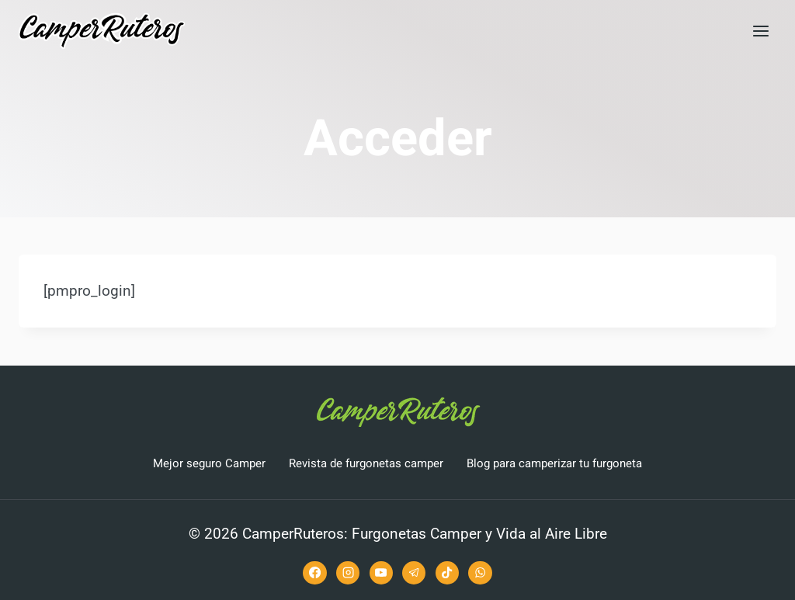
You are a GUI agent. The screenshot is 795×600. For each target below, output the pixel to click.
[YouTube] (381, 572)
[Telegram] (413, 572)
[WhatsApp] (479, 572)
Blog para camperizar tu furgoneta (554, 463)
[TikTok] (447, 572)
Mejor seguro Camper (209, 463)
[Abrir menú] (760, 30)
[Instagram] (347, 572)
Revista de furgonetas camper (366, 463)
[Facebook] (314, 572)
